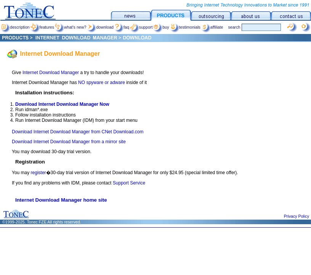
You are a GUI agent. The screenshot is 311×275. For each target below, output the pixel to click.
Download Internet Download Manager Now (62, 104)
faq (121, 27)
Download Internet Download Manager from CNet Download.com (78, 131)
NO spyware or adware (101, 82)
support (141, 27)
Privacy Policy (296, 216)
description (15, 27)
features (42, 27)
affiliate (211, 27)
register (38, 172)
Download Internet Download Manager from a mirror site (69, 141)
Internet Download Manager (50, 72)
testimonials (184, 27)
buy (160, 27)
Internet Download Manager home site (61, 200)
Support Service (129, 183)
